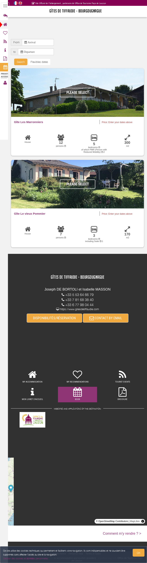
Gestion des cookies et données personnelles (25, 558)
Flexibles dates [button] (41, 61)
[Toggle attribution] (142, 521)
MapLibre (135, 521)
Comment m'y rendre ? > (122, 534)
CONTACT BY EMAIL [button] (106, 318)
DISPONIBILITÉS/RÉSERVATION (55, 318)
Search (23, 61)
